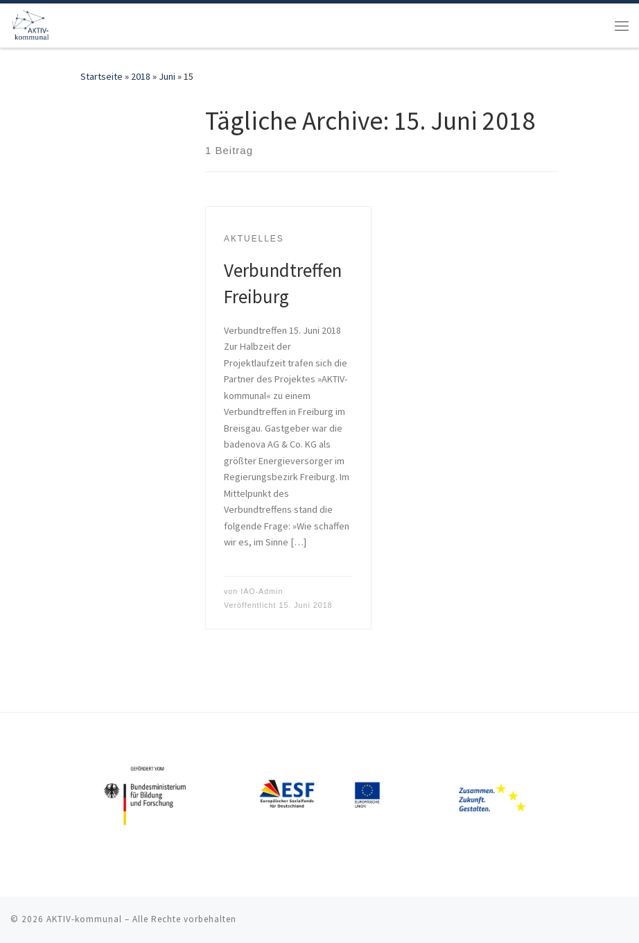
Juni (167, 76)
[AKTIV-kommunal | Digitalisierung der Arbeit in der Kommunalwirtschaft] (31, 23)
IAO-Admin (261, 591)
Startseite (101, 76)
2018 (140, 76)
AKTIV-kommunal (84, 919)
